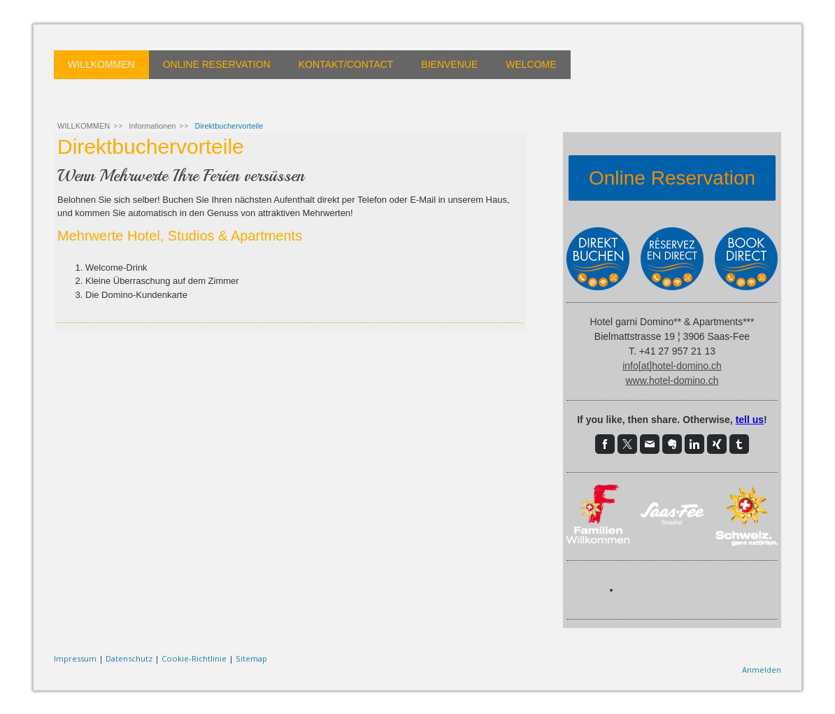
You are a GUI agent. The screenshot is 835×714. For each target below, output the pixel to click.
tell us (750, 419)
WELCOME (531, 64)
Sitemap (251, 658)
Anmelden (761, 669)
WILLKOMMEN (101, 64)
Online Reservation (672, 178)
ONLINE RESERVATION (217, 64)
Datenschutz (129, 658)
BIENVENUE (449, 64)
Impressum (75, 658)
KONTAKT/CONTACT (346, 64)
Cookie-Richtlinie (194, 658)
